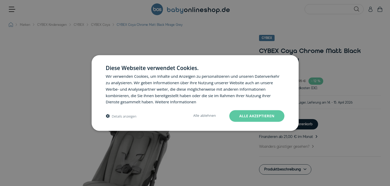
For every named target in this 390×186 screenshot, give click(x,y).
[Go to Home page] (190, 9)
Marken (25, 25)
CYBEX (79, 25)
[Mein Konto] (370, 9)
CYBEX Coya (100, 25)
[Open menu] (12, 9)
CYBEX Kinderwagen (52, 25)
